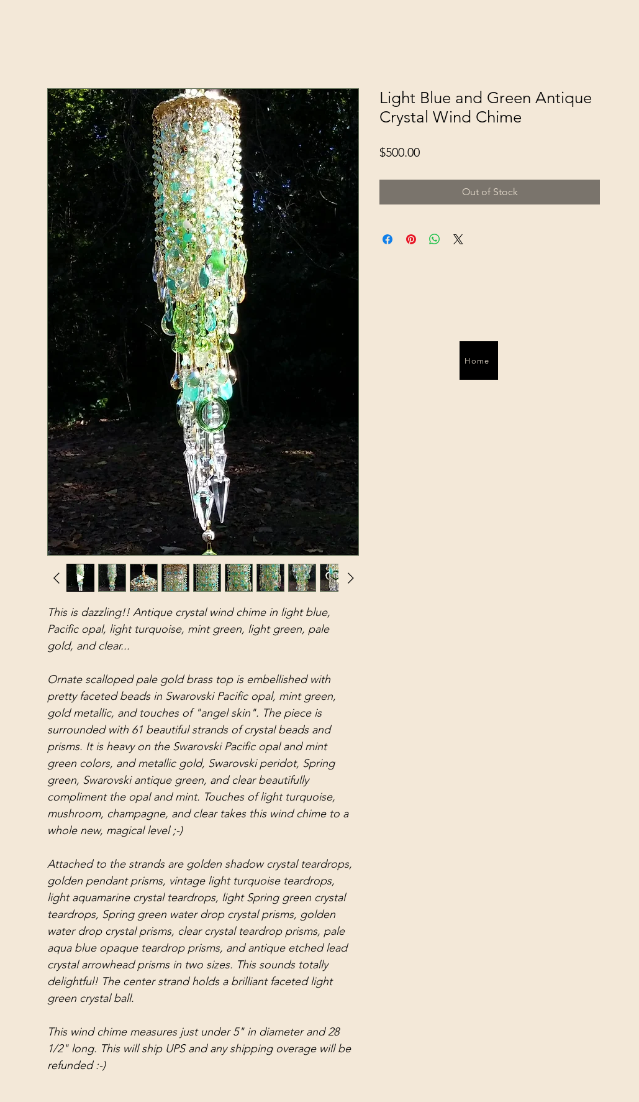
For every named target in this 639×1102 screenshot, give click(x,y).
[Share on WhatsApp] (434, 239)
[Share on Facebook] (387, 239)
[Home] (479, 360)
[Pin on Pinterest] (411, 239)
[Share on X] (458, 239)
